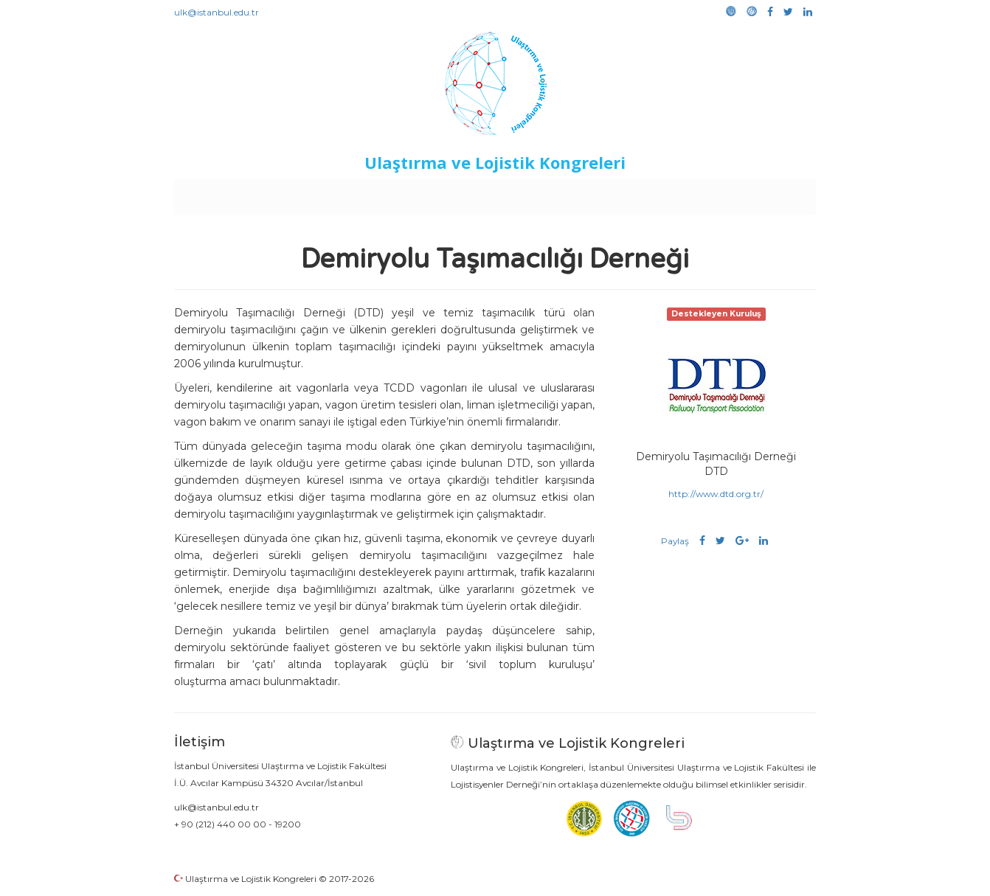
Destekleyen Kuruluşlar (378, 193)
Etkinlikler (472, 193)
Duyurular (533, 193)
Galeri (717, 193)
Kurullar (289, 193)
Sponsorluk (596, 193)
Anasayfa (236, 193)
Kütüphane (664, 193)
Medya (760, 193)
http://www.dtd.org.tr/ (716, 493)
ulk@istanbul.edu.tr (216, 12)
